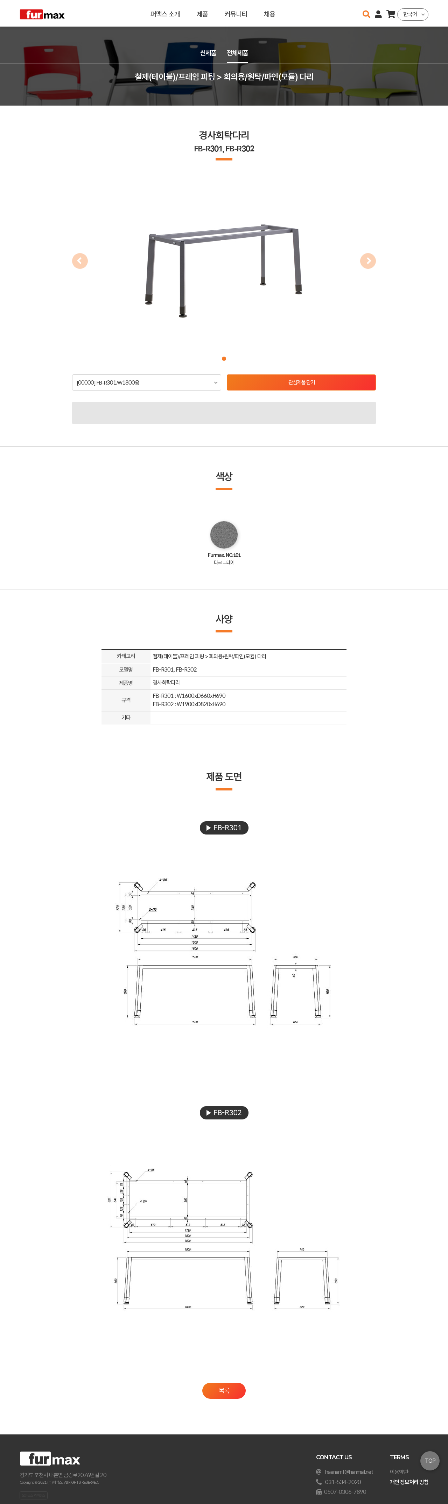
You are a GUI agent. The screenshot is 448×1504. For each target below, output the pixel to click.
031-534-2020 (343, 1482)
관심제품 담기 (301, 382)
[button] (224, 359)
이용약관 (399, 1472)
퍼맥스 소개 (165, 13)
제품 (202, 13)
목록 (224, 1391)
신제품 (207, 53)
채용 (269, 13)
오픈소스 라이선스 (33, 1495)
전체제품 (238, 53)
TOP (430, 1461)
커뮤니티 (236, 13)
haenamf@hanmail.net (349, 1472)
